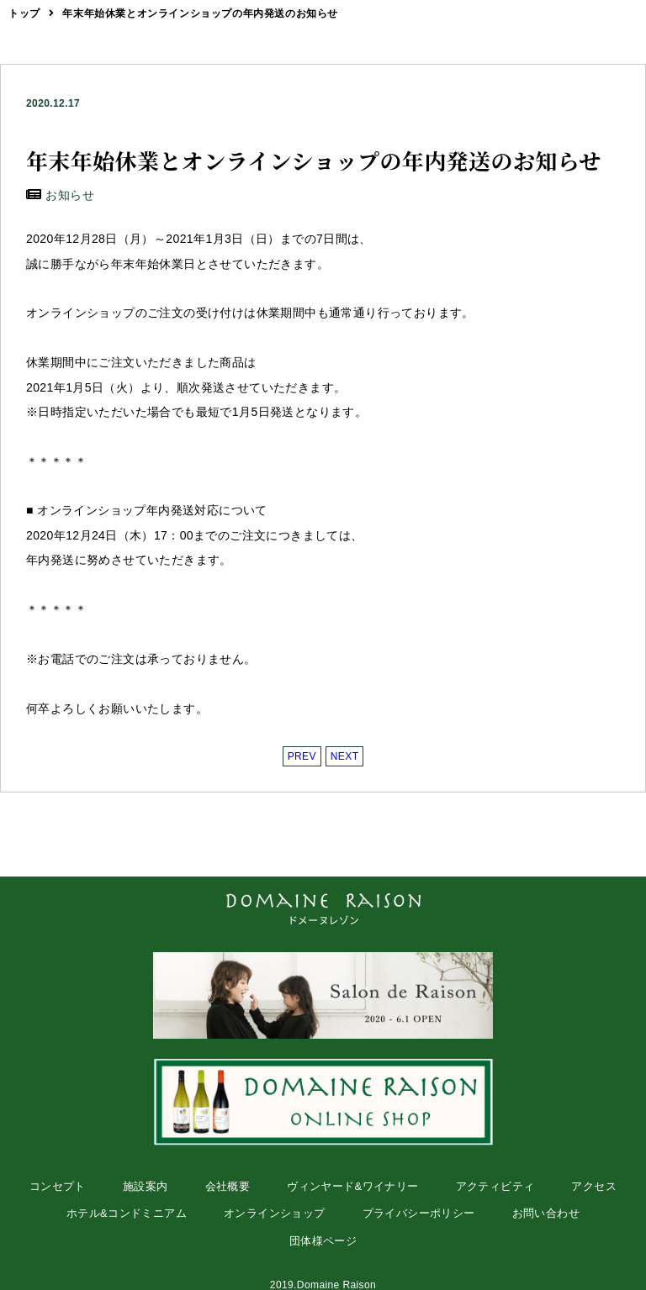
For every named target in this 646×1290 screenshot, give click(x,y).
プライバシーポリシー (419, 1213)
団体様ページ (323, 1241)
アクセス (594, 1186)
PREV (302, 756)
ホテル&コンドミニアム (126, 1213)
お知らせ (69, 195)
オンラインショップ (275, 1213)
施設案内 (145, 1186)
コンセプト (57, 1186)
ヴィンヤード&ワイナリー (352, 1186)
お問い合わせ (546, 1213)
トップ (24, 13)
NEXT (345, 756)
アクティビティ (495, 1186)
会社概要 (228, 1186)
